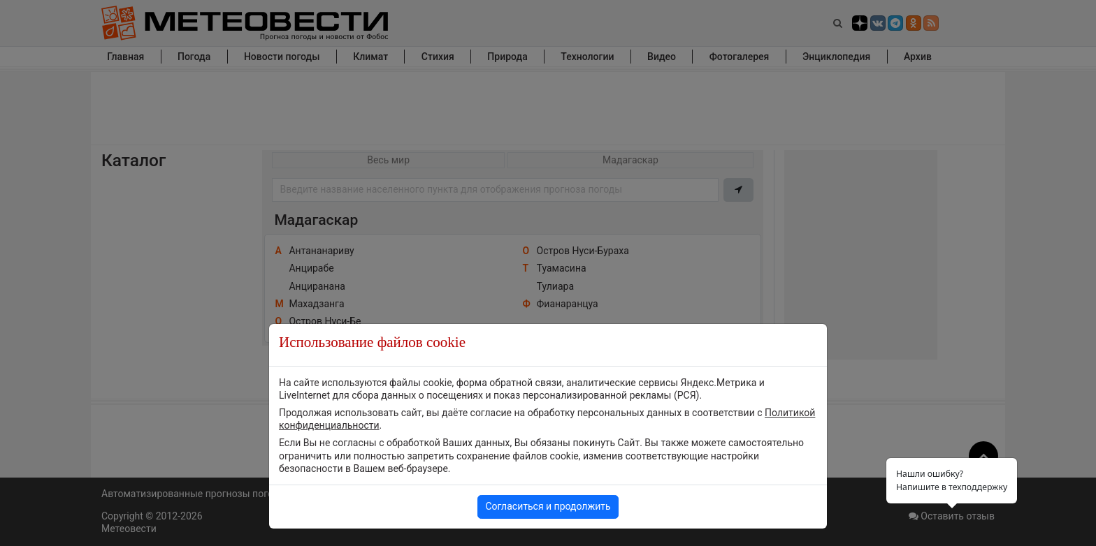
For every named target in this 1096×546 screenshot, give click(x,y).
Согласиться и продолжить (547, 506)
